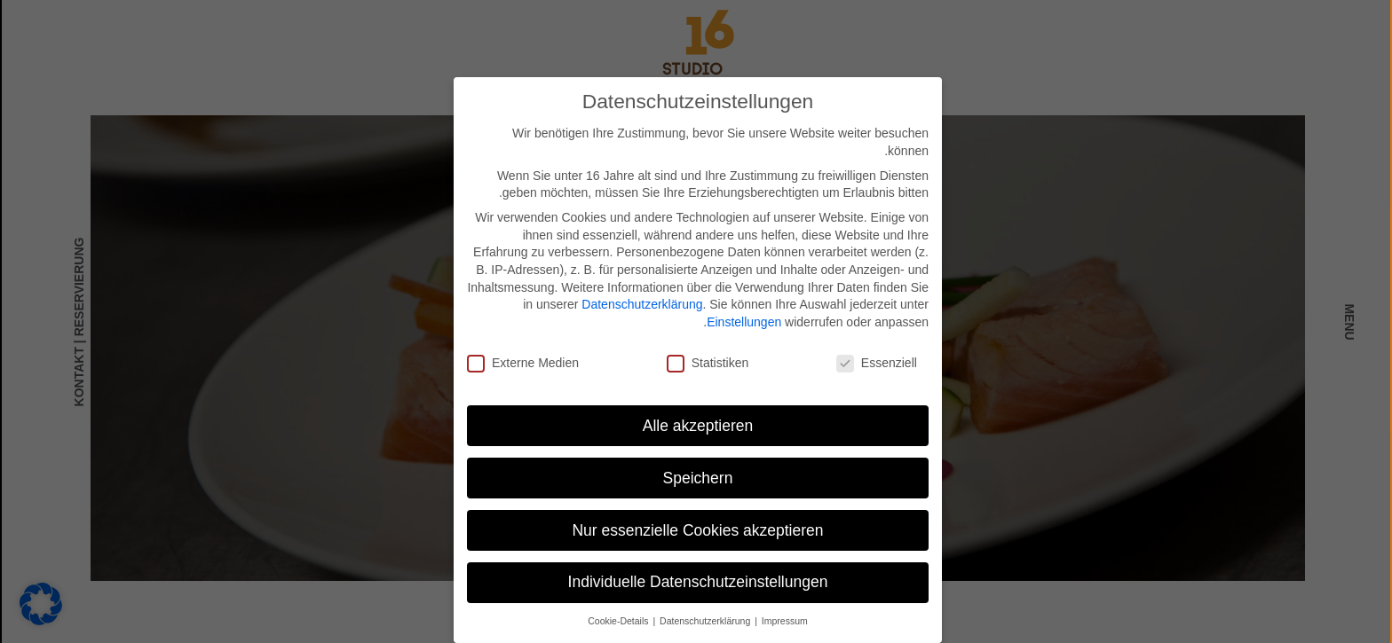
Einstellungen (742, 321)
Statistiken (706, 362)
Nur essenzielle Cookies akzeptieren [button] (695, 529)
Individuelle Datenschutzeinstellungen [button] (696, 582)
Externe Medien (521, 362)
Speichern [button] (696, 477)
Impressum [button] (783, 620)
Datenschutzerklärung (640, 303)
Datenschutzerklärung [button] (704, 620)
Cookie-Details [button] (617, 620)
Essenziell (874, 362)
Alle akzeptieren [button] (696, 425)
